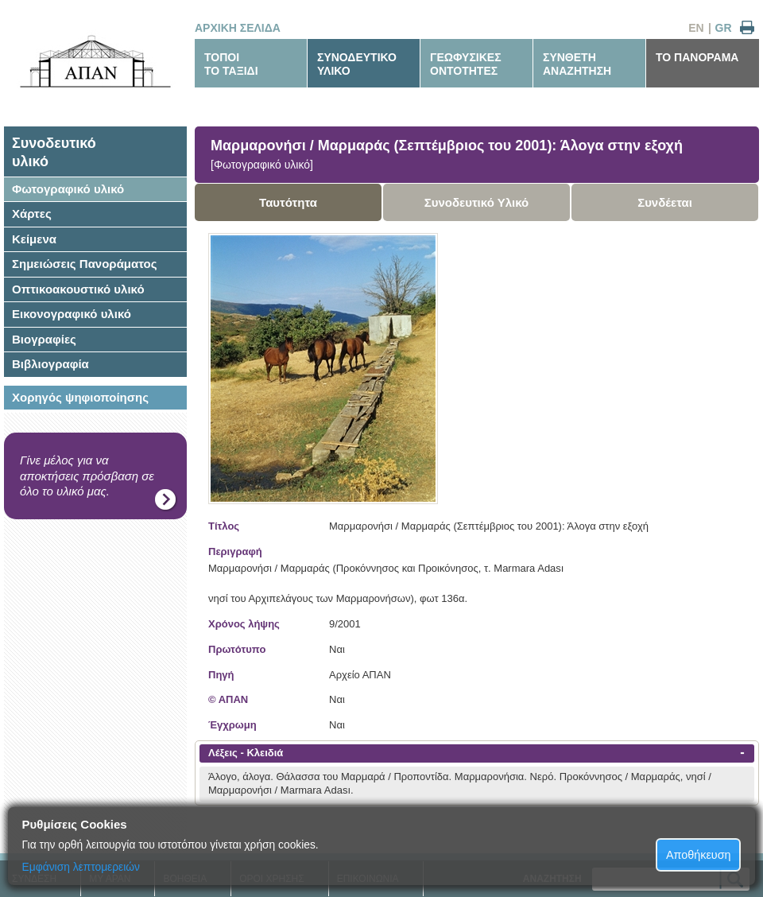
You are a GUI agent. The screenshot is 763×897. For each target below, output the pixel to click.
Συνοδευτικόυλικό (54, 152)
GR (723, 27)
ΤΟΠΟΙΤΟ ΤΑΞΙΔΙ (231, 64)
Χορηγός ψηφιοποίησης (80, 397)
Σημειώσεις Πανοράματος (84, 263)
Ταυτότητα (288, 202)
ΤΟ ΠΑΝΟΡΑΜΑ (697, 57)
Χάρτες (32, 213)
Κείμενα (34, 239)
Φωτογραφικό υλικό (68, 189)
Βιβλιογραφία (50, 364)
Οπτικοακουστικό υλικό (78, 289)
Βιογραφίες (44, 339)
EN (695, 27)
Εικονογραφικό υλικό (71, 313)
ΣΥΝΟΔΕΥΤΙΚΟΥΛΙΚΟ (357, 64)
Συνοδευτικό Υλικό (476, 202)
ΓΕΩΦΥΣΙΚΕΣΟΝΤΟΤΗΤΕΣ (466, 64)
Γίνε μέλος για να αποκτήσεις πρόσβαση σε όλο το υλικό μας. (87, 475)
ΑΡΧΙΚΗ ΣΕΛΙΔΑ (238, 27)
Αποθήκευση (698, 854)
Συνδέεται (664, 202)
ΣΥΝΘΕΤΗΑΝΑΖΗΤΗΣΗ (577, 64)
